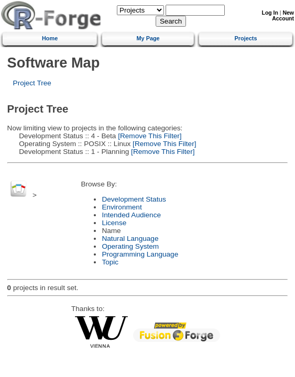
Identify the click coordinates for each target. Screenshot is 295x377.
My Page (148, 38)
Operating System (130, 246)
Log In (270, 13)
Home (50, 38)
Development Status (134, 199)
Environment (121, 207)
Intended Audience (131, 215)
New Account (283, 15)
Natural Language (130, 238)
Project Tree (32, 83)
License (114, 223)
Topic (110, 262)
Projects (246, 38)
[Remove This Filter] (148, 136)
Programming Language (140, 254)
